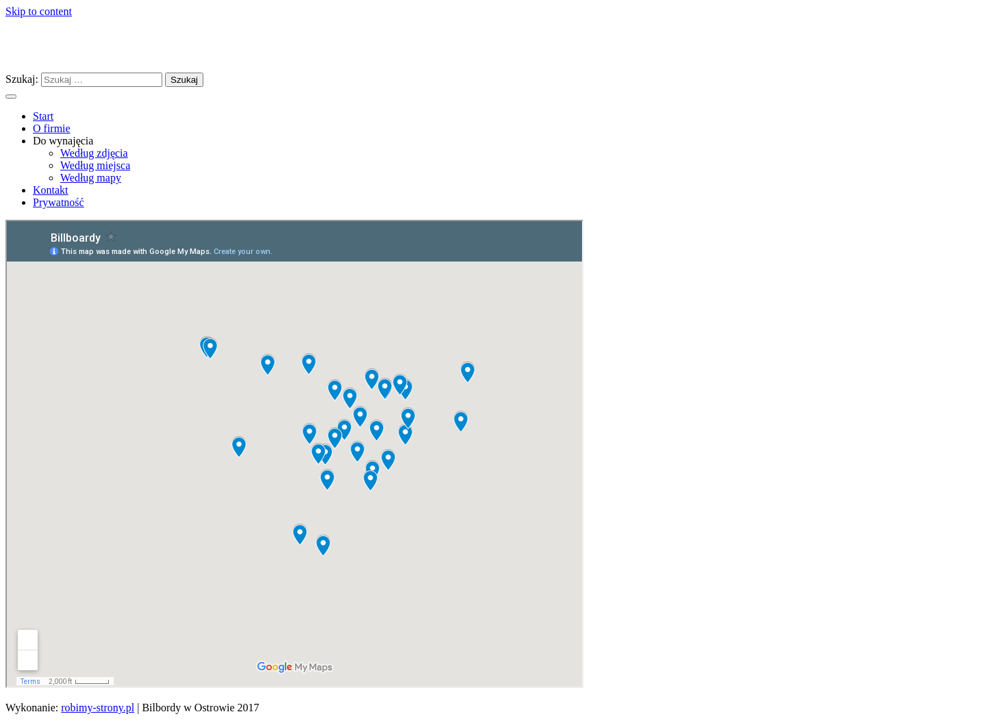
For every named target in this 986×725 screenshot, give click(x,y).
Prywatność (58, 202)
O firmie (52, 128)
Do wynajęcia (63, 141)
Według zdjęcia (94, 153)
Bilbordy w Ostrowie (102, 44)
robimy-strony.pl (97, 707)
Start (43, 116)
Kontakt (50, 190)
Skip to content (38, 11)
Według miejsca (95, 165)
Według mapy (90, 177)
